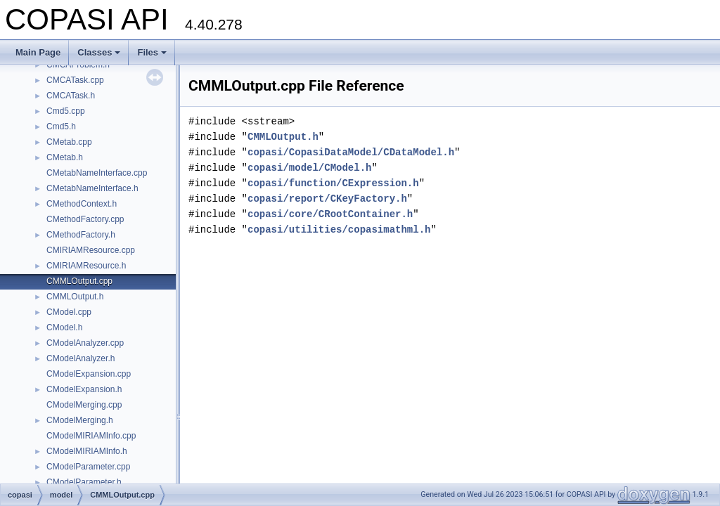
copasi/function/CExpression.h (333, 183)
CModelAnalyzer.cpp (85, 343)
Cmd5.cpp (65, 111)
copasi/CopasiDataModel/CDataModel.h (351, 152)
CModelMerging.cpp (84, 405)
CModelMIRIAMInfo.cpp (91, 436)
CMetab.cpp (69, 142)
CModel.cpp (68, 312)
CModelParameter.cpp (88, 467)
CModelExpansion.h (84, 389)
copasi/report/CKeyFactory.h (327, 198)
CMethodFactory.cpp (85, 219)
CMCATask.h (70, 95)
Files (152, 52)
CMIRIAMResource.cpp (90, 250)
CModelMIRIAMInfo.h (86, 451)
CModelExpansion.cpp (88, 374)
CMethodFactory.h (80, 235)
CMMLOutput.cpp (79, 281)
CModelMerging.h (79, 420)
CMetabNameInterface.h (92, 188)
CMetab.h (64, 157)
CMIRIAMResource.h (86, 266)
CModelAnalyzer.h (80, 358)
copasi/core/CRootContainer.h (330, 214)
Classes (98, 52)
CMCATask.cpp (75, 80)
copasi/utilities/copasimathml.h (339, 229)
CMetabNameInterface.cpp (96, 173)
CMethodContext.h (81, 204)
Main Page (37, 52)
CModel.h (64, 327)
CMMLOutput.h (74, 296)
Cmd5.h (61, 126)
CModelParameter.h (84, 482)
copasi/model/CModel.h (309, 167)
